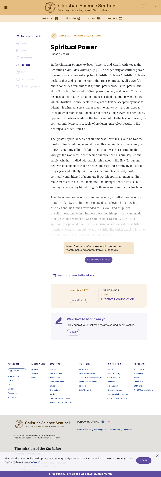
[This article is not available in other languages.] (28, 86)
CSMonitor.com (114, 377)
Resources (114, 363)
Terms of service (84, 428)
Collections (55, 389)
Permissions (115, 428)
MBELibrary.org (113, 372)
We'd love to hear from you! (86, 318)
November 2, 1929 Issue (86, 35)
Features (84, 363)
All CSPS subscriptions (143, 389)
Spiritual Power (72, 47)
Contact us (17, 370)
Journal (34, 368)
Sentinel (34, 372)
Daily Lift (111, 381)
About (110, 368)
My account (139, 368)
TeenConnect (56, 372)
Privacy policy (100, 428)
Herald (34, 377)
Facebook (12, 392)
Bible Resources (57, 381)
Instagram (12, 396)
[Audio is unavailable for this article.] (22, 43)
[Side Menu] (6, 7)
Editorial (62, 35)
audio (61, 402)
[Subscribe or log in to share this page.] (22, 50)
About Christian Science (117, 393)
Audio (52, 393)
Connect (13, 363)
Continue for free (98, 259)
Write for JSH (13, 375)
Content (55, 363)
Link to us (12, 380)
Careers (11, 388)
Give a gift (138, 381)
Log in (143, 7)
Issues (53, 368)
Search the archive (87, 372)
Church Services (114, 389)
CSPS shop (138, 385)
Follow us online (88, 421)
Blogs (52, 385)
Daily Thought (85, 389)
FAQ (9, 384)
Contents (77, 299)
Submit (72, 331)
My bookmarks (85, 368)
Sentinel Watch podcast (60, 397)
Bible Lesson (112, 385)
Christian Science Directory (90, 377)
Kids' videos (55, 377)
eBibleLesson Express (88, 381)
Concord (82, 385)
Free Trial (138, 377)
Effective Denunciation (116, 299)
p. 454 (92, 70)
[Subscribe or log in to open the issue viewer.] (26, 79)
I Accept (144, 459)
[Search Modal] (155, 7)
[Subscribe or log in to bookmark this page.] (25, 57)
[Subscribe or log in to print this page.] (21, 72)
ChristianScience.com (117, 397)
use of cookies (32, 462)
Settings (139, 363)
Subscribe (138, 372)
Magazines (38, 363)
